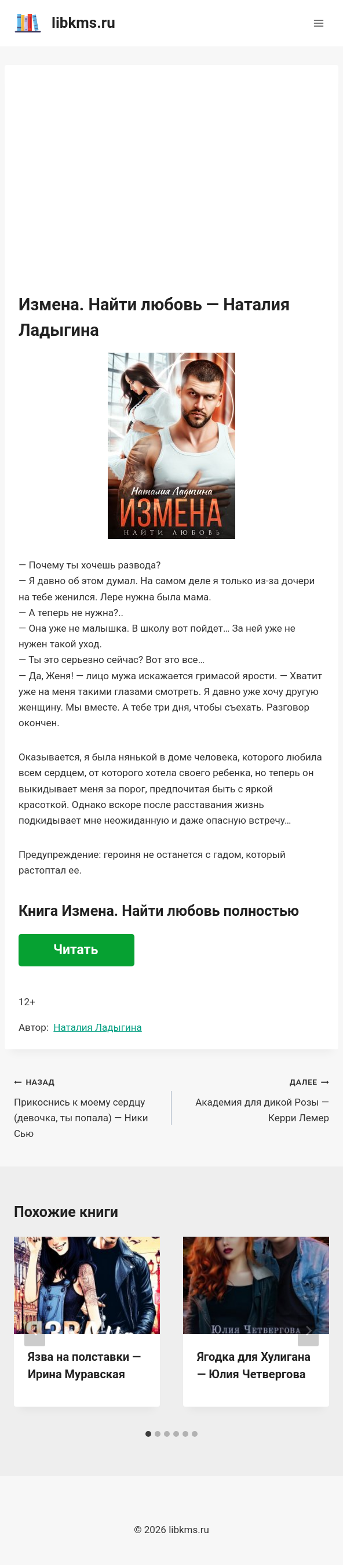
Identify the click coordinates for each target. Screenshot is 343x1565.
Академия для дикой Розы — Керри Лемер (255, 1099)
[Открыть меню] (318, 23)
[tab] (148, 1434)
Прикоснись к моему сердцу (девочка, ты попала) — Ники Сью (88, 1106)
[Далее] (308, 1330)
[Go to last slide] (34, 1330)
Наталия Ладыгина (97, 1027)
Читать (75, 950)
